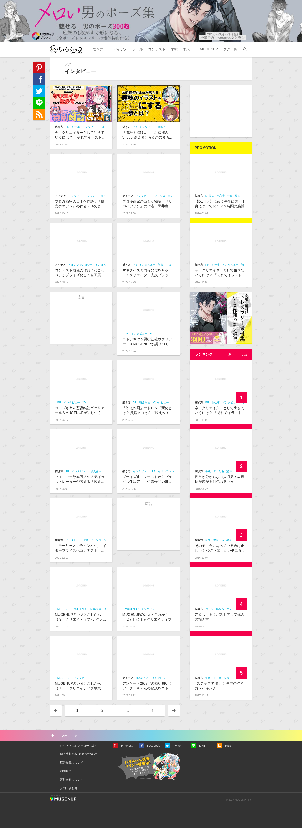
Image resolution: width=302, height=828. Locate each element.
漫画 (238, 195)
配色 (221, 471)
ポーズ (209, 609)
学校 (174, 49)
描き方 (98, 49)
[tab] (232, 354)
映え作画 (144, 402)
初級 (160, 264)
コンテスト (157, 49)
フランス (92, 195)
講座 (229, 471)
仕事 (230, 195)
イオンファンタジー (80, 264)
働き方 (162, 127)
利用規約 (66, 771)
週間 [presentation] (231, 354)
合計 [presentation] (245, 354)
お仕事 (76, 127)
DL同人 (209, 195)
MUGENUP (209, 49)
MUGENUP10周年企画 (87, 609)
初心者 (221, 195)
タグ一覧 (230, 49)
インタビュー (90, 127)
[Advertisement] (221, 111)
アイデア (120, 49)
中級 (168, 264)
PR (67, 127)
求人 (186, 49)
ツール (137, 49)
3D (151, 333)
